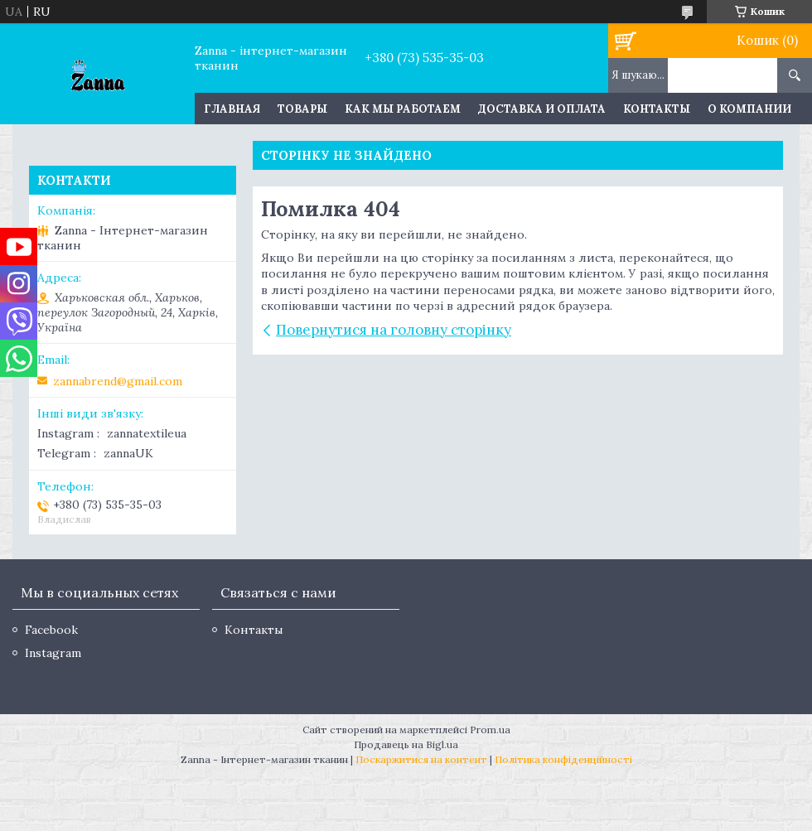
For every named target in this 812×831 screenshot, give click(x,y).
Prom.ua (490, 729)
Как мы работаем (403, 109)
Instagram (53, 652)
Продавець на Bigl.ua (406, 744)
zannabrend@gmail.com (117, 381)
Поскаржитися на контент (421, 759)
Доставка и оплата (542, 109)
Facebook (51, 629)
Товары (302, 109)
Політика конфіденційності (563, 759)
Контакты (656, 109)
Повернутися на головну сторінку (393, 330)
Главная (232, 109)
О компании (749, 109)
